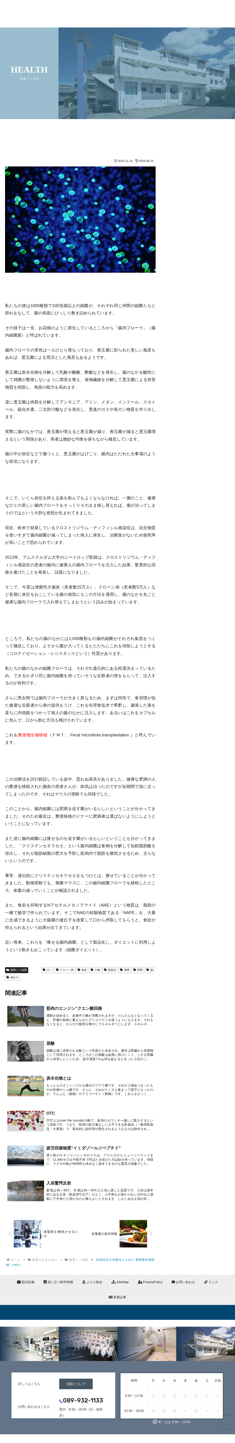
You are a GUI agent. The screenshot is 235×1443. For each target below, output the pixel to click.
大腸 (95, 970)
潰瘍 (124, 970)
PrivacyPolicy (150, 1284)
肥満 (138, 970)
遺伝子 (12, 977)
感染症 (110, 970)
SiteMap (120, 1284)
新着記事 (117, 1299)
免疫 (82, 970)
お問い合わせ (183, 1284)
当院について (76, 1385)
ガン (47, 970)
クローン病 (65, 970)
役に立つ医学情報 (58, 1284)
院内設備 (25, 1284)
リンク (211, 1284)
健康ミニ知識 (16, 970)
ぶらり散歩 (92, 1284)
